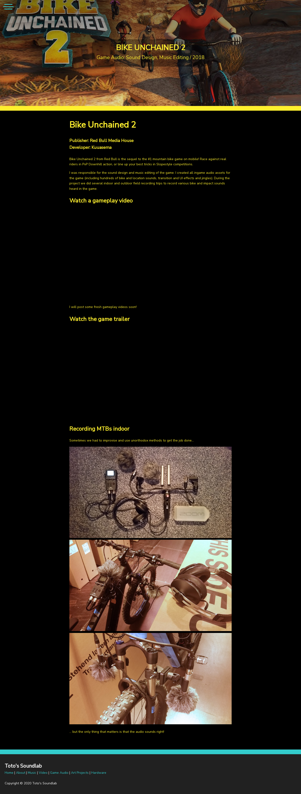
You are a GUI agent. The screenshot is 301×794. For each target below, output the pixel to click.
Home (9, 772)
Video (43, 772)
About (20, 772)
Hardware (98, 772)
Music (32, 772)
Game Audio (59, 772)
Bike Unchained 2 (150, 48)
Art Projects (80, 772)
